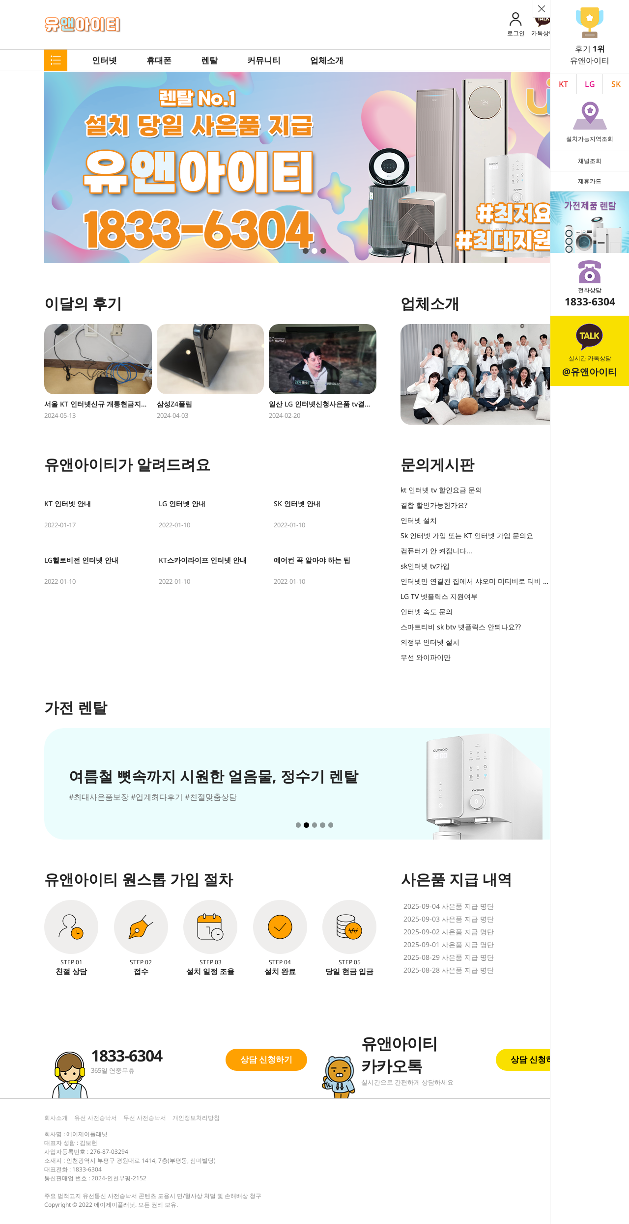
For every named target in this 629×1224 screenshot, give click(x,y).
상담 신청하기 (266, 1059)
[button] (306, 251)
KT (563, 84)
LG (590, 84)
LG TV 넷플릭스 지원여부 (439, 596)
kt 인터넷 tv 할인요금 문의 (441, 489)
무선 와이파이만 (425, 657)
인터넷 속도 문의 (426, 611)
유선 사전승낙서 (95, 1118)
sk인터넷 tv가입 (425, 566)
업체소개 (326, 60)
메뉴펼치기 (55, 60)
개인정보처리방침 (196, 1118)
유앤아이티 (82, 24)
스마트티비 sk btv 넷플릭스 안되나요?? (460, 626)
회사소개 (56, 1118)
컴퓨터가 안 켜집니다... (436, 550)
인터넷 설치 (418, 520)
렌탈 (209, 60)
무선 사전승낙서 (144, 1118)
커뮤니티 (264, 60)
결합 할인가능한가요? (433, 505)
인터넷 (104, 60)
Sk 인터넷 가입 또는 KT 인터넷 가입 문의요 (466, 535)
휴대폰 (159, 60)
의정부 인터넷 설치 (429, 642)
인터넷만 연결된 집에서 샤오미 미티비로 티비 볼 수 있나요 (475, 581)
